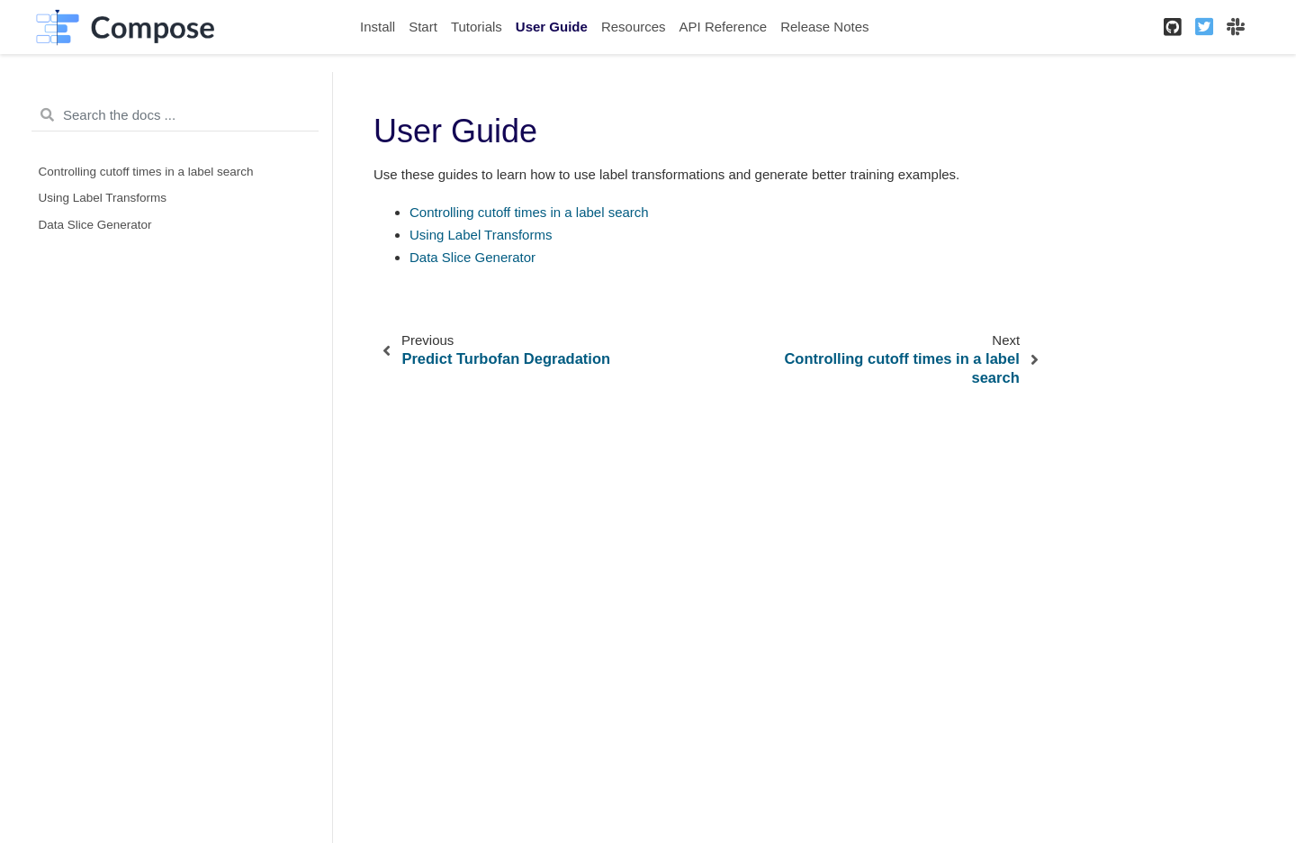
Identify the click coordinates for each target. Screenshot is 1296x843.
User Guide (552, 26)
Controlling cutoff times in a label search (146, 171)
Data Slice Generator (95, 224)
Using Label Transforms (103, 197)
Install (377, 26)
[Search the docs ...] (175, 115)
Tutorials (476, 26)
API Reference (724, 26)
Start (423, 26)
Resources (633, 26)
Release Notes (824, 26)
